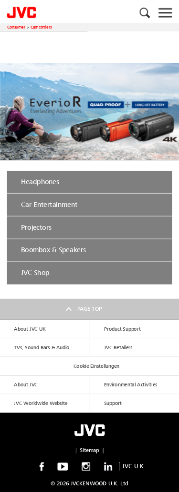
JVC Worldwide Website (40, 403)
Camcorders (41, 27)
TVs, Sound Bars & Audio (41, 347)
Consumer (16, 27)
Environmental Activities (130, 385)
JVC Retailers (118, 347)
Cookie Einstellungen (96, 366)
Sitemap (89, 450)
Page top (89, 308)
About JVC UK (29, 329)
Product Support (122, 329)
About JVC (25, 385)
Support (113, 403)
